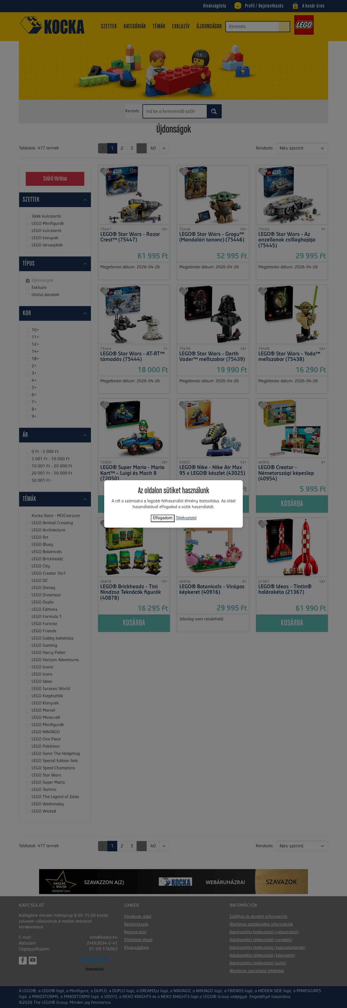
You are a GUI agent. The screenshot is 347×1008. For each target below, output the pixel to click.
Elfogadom (162, 518)
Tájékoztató (186, 518)
